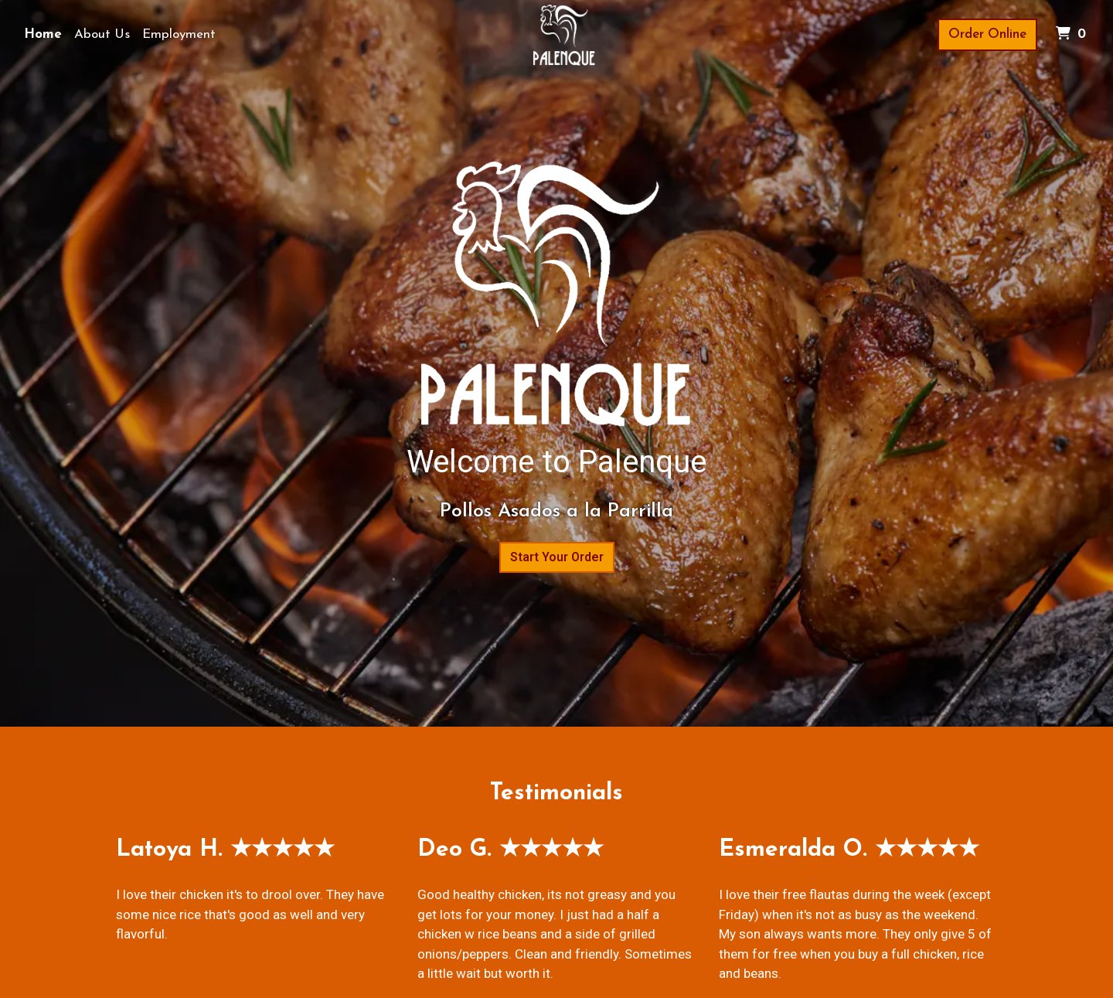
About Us (102, 34)
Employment (179, 34)
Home (43, 34)
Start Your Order (557, 557)
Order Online (987, 34)
